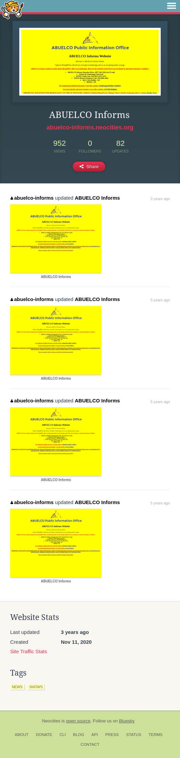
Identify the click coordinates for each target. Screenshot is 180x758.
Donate (44, 734)
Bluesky (127, 720)
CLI (63, 734)
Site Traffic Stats (28, 651)
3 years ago (160, 199)
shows (36, 687)
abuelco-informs (31, 198)
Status (133, 734)
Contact (90, 744)
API (94, 734)
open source (78, 720)
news (17, 687)
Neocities (51, 720)
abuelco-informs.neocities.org (89, 127)
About (22, 734)
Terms (155, 734)
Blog (78, 734)
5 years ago (160, 300)
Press (112, 734)
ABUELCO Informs (97, 198)
